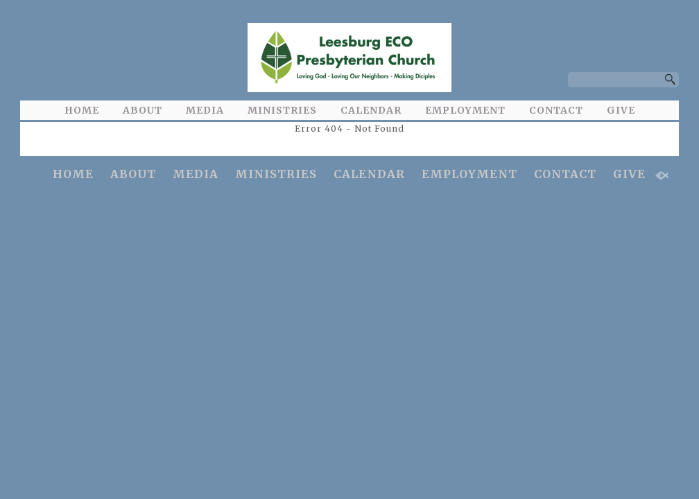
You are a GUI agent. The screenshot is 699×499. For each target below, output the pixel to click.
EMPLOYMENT (465, 110)
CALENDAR (371, 110)
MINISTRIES (282, 110)
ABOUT (142, 110)
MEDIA (205, 110)
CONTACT (556, 110)
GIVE (621, 110)
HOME (81, 110)
